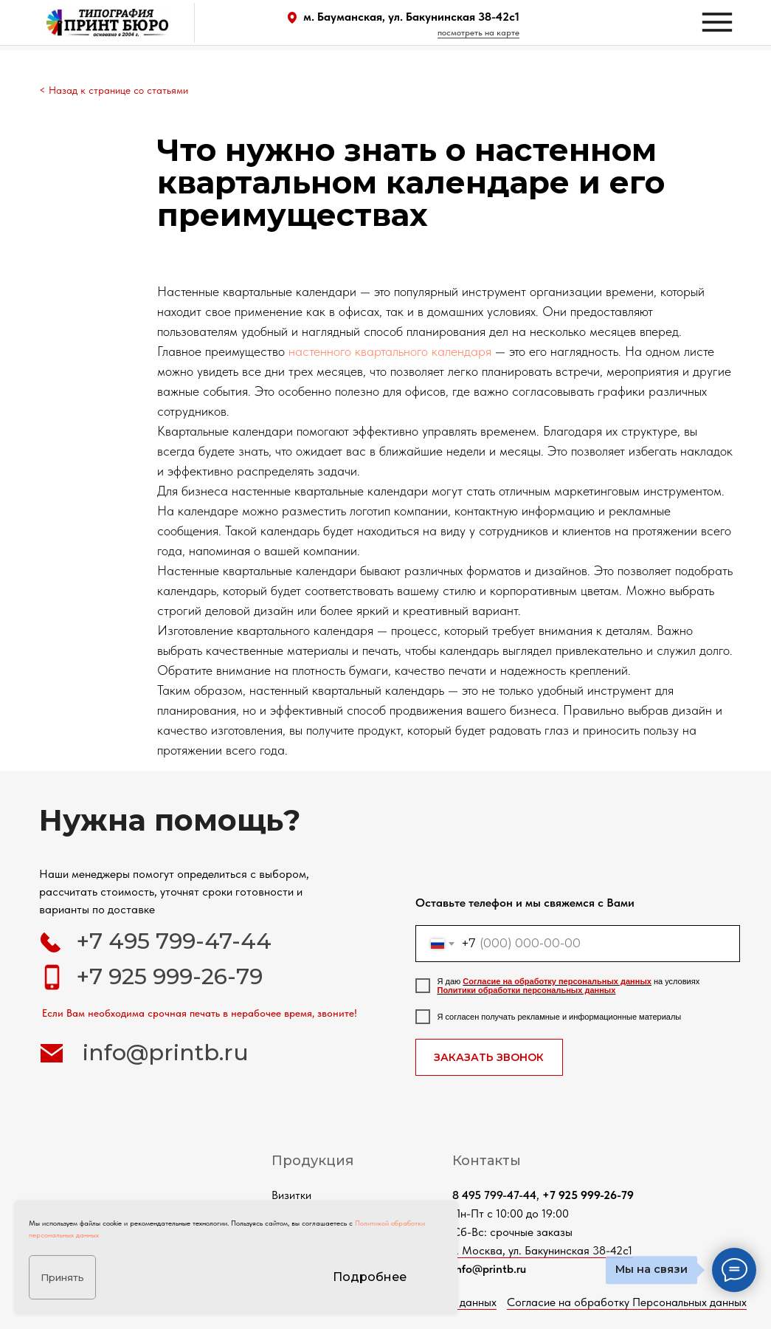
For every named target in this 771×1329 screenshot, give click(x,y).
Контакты (486, 1161)
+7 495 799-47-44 (174, 941)
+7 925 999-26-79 (169, 976)
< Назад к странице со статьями (113, 90)
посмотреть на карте (478, 32)
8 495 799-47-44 (494, 1195)
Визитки (291, 1195)
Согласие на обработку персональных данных (557, 981)
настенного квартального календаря (389, 351)
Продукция (312, 1161)
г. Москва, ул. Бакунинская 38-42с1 (542, 1250)
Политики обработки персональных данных (527, 990)
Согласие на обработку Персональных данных (627, 1302)
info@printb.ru (166, 1052)
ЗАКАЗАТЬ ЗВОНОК (489, 1057)
